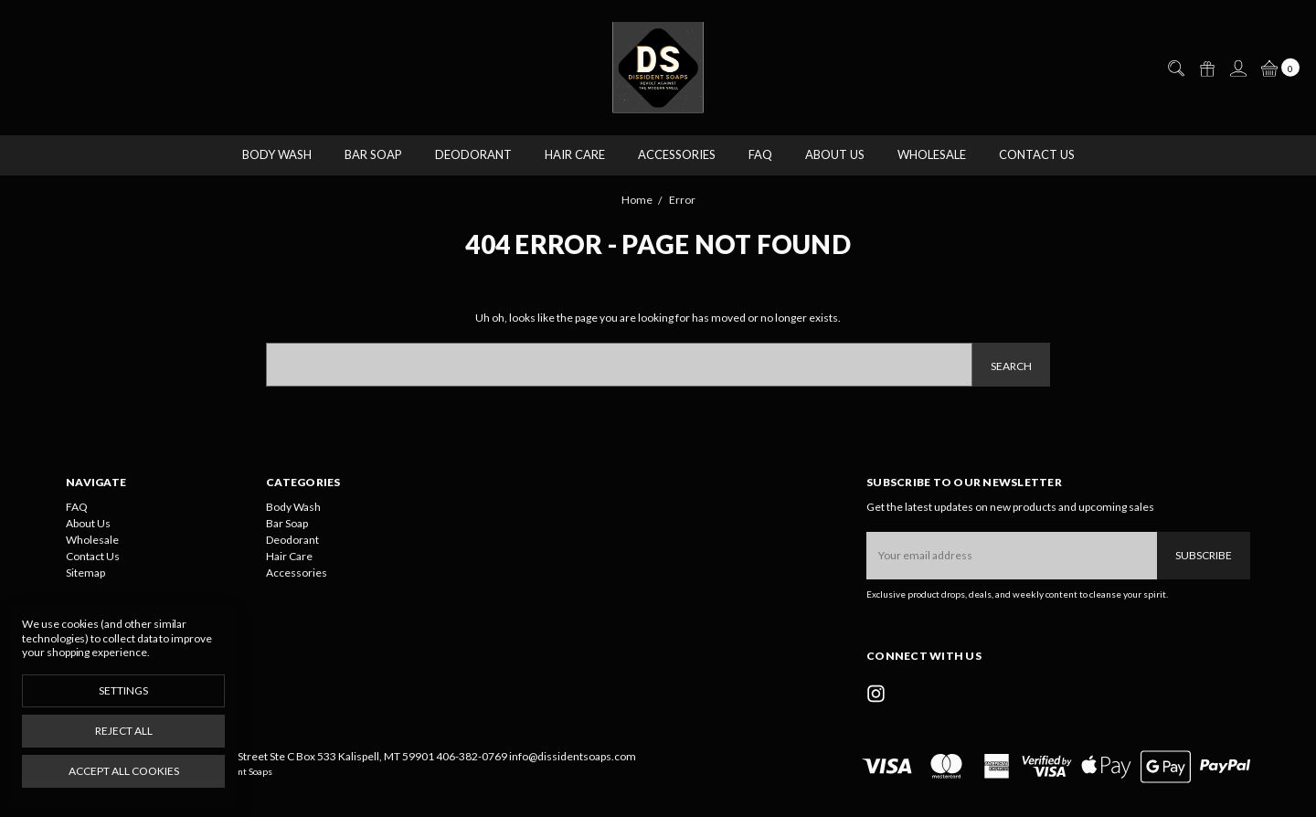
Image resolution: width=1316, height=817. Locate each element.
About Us (835, 154)
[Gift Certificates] (1206, 68)
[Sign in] (1237, 68)
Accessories (677, 154)
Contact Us (1037, 154)
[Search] (1175, 68)
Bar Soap (373, 154)
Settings (123, 690)
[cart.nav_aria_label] (1277, 68)
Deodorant (473, 154)
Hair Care (575, 154)
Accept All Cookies (124, 771)
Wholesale (931, 154)
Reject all (124, 730)
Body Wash (277, 154)
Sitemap (85, 572)
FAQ (760, 154)
